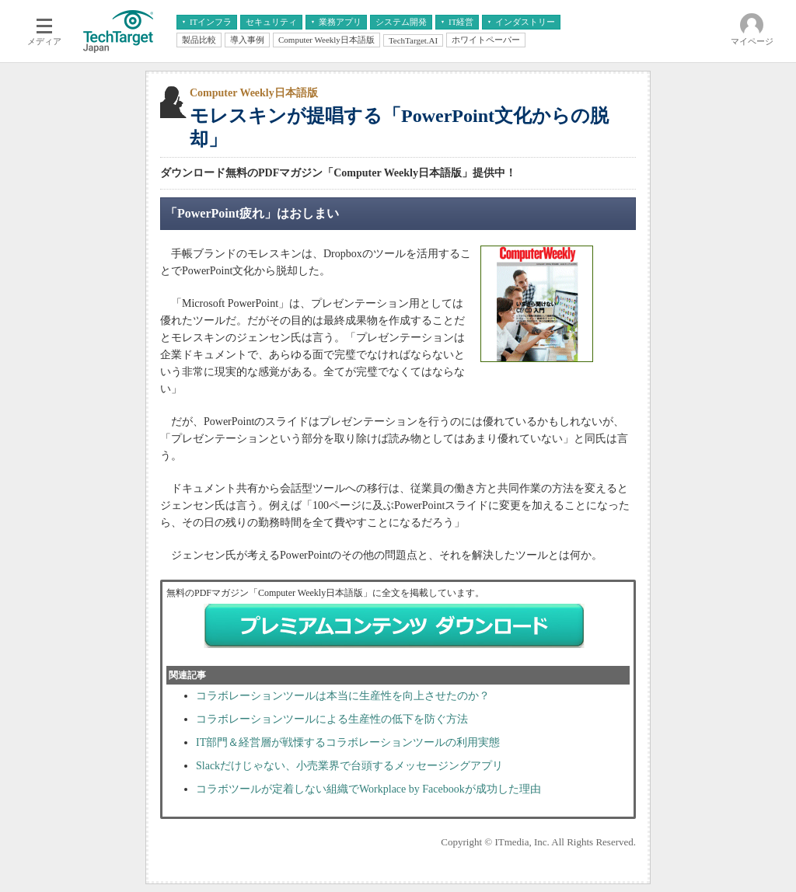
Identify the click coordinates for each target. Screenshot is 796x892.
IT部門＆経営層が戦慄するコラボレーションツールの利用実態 (348, 742)
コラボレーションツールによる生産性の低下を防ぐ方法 (332, 719)
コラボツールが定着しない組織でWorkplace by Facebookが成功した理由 (368, 789)
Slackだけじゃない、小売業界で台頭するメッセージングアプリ (349, 766)
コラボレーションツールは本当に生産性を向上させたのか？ (343, 696)
